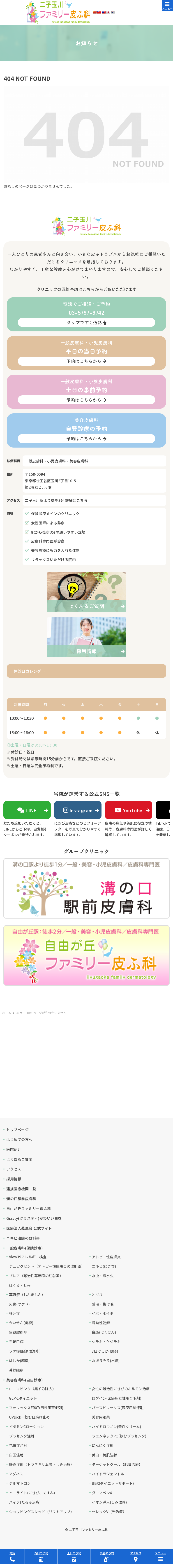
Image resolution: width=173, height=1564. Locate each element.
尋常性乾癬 (101, 1322)
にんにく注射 (102, 1445)
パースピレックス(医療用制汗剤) (118, 1407)
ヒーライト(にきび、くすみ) (32, 1492)
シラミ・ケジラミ (106, 1341)
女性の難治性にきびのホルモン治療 (121, 1388)
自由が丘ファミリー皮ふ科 (28, 1208)
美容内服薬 (101, 1417)
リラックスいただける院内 (53, 559)
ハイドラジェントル (108, 1473)
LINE (27, 810)
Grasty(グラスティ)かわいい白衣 (34, 1218)
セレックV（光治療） (109, 1511)
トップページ (17, 1129)
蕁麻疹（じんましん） (27, 1294)
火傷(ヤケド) (19, 1304)
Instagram (78, 810)
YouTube (129, 810)
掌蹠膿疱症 (18, 1332)
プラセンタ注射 (21, 1436)
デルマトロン (20, 1483)
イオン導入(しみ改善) (109, 1502)
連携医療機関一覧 (21, 1188)
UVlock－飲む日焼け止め (29, 1417)
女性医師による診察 (48, 522)
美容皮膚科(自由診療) (24, 1380)
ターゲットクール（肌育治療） (117, 1464)
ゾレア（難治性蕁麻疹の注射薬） (36, 1275)
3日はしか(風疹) (105, 1351)
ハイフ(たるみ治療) (25, 1502)
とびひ (97, 1294)
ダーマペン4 (102, 1492)
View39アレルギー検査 (27, 1256)
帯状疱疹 (16, 1370)
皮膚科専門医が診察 (48, 541)
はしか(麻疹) (19, 1360)
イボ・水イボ (102, 1313)
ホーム (7, 1013)
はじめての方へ (19, 1139)
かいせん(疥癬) (21, 1322)
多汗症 (14, 1313)
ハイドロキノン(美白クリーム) (116, 1426)
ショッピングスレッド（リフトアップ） (41, 1511)
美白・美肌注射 (104, 1455)
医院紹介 (13, 1149)
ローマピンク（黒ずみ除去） (32, 1388)
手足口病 (16, 1341)
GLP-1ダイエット (23, 1398)
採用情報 (13, 1178)
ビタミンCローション (26, 1426)
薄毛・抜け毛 (102, 1304)
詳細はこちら (76, 500)
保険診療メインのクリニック (55, 513)
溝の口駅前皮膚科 (21, 1198)
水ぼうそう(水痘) (106, 1360)
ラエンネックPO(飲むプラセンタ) (119, 1436)
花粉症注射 (18, 1445)
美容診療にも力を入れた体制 (55, 550)
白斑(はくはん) (104, 1332)
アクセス (13, 1169)
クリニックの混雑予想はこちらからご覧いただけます (87, 289)
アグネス (16, 1473)
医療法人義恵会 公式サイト (29, 1228)
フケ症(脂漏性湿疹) (25, 1351)
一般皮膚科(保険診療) (24, 1248)
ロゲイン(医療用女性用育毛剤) (116, 1398)
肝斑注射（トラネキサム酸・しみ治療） (41, 1464)
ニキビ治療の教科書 (23, 1238)
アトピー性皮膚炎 (106, 1256)
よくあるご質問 (19, 1159)
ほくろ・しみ (20, 1285)
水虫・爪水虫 (102, 1275)
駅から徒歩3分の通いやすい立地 (58, 532)
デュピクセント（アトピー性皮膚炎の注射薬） (47, 1266)
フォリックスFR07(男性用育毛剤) (36, 1407)
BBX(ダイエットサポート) (113, 1483)
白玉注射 (16, 1455)
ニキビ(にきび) (104, 1266)
